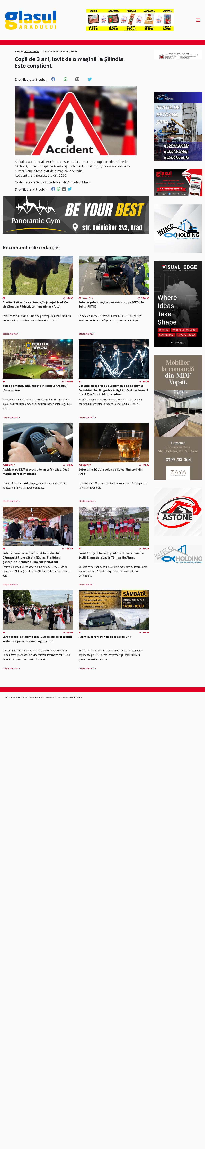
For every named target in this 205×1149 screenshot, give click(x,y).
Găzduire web (62, 697)
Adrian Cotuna (31, 51)
